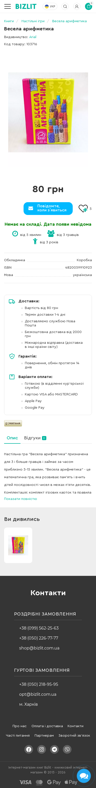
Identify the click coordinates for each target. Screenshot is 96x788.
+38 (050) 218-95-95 (38, 684)
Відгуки (35, 438)
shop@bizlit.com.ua (39, 648)
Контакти (75, 726)
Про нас (20, 726)
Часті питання (18, 735)
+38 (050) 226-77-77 (38, 638)
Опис (12, 438)
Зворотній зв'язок (74, 735)
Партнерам (44, 735)
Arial (32, 37)
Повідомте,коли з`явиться (52, 208)
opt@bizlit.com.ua (37, 694)
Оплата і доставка (47, 726)
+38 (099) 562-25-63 (39, 628)
